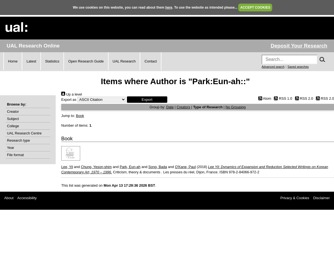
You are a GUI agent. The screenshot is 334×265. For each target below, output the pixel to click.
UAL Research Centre (24, 133)
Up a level (71, 94)
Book (80, 116)
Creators (183, 107)
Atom (263, 98)
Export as (68, 100)
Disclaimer (321, 198)
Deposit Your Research (299, 46)
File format (15, 155)
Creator (13, 111)
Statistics (52, 61)
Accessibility (27, 198)
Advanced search (273, 66)
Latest (31, 61)
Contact (150, 61)
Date (170, 107)
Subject (13, 119)
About (8, 198)
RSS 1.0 (282, 98)
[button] (147, 99)
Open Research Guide (86, 61)
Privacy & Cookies (294, 198)
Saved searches (298, 66)
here (168, 7)
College (13, 126)
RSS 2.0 (303, 98)
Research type (18, 140)
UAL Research (124, 61)
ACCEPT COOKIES (255, 7)
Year (10, 148)
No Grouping (235, 107)
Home (13, 61)
